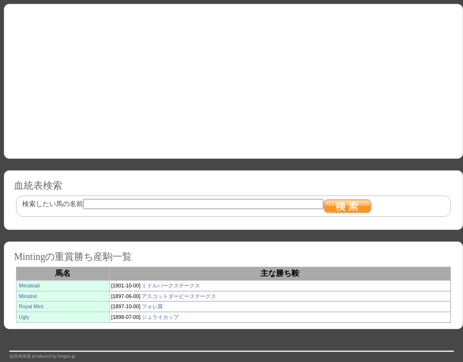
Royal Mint (31, 306)
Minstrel (28, 296)
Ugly (24, 317)
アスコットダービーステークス (179, 296)
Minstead (29, 285)
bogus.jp (66, 356)
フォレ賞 (152, 306)
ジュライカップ (160, 317)
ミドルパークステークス (171, 285)
